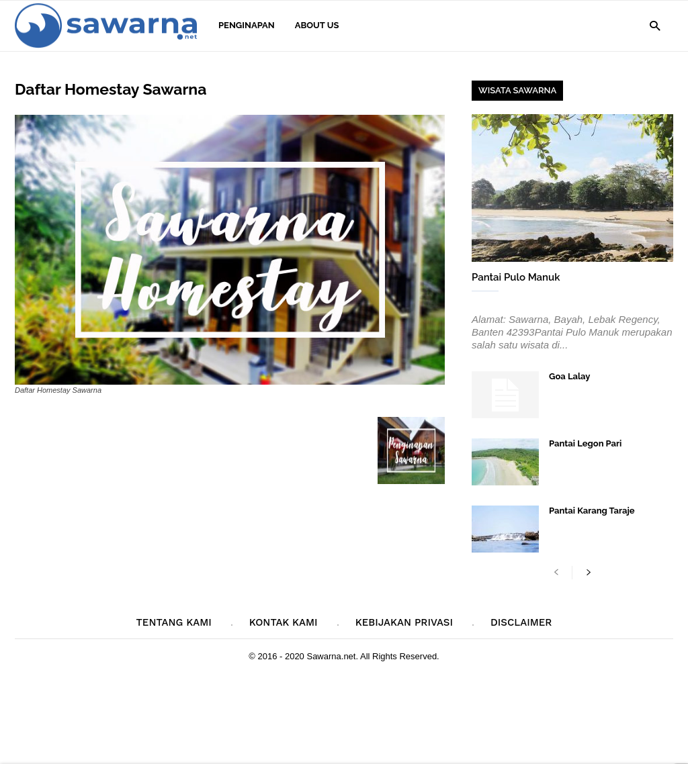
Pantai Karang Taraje (592, 511)
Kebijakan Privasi (404, 622)
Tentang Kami (174, 622)
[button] (654, 25)
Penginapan (246, 25)
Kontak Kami (283, 622)
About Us (317, 25)
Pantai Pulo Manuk (516, 277)
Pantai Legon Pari (585, 443)
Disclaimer (521, 622)
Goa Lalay (569, 376)
